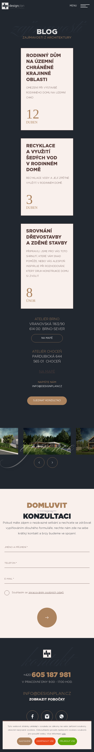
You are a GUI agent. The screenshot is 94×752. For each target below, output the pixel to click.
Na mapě (47, 338)
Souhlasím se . (38, 592)
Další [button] (52, 462)
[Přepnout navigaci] (78, 6)
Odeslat (47, 617)
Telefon (9, 563)
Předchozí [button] (39, 462)
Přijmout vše (67, 741)
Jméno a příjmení (15, 547)
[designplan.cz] (13, 6)
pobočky (56, 699)
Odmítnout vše (45, 741)
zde (64, 734)
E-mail (8, 579)
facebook (32, 716)
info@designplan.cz (47, 386)
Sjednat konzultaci (47, 401)
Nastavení (24, 741)
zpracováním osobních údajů (46, 592)
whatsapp (62, 716)
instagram (47, 716)
